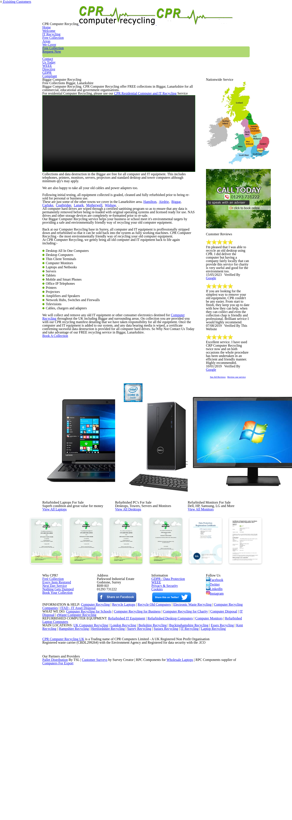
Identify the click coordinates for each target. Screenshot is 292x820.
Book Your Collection (56, 694)
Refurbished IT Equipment (117, 736)
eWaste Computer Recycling (78, 731)
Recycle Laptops (120, 714)
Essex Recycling (223, 747)
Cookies (156, 679)
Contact (195, 18)
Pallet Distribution (55, 803)
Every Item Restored (55, 668)
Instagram (215, 682)
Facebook (215, 663)
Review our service (251, 451)
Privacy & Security (162, 674)
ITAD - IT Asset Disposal (78, 720)
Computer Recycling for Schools (86, 725)
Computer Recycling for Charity (187, 725)
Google (242, 338)
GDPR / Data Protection (166, 663)
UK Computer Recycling (86, 747)
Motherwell (76, 286)
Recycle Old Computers (152, 714)
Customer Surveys (95, 803)
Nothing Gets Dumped (56, 679)
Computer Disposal (226, 725)
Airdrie (152, 280)
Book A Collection (62, 497)
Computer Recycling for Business (137, 725)
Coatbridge (49, 286)
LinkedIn (214, 676)
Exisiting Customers (274, 3)
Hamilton (140, 280)
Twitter (213, 670)
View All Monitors (210, 576)
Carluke (173, 280)
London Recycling (119, 747)
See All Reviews (223, 451)
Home (84, 18)
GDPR (239, 18)
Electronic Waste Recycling (193, 714)
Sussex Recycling (172, 753)
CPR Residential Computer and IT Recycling (135, 148)
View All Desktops (137, 576)
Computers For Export (58, 808)
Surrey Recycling (143, 753)
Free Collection (164, 18)
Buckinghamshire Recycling (187, 747)
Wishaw (90, 286)
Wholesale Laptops (183, 803)
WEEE (217, 18)
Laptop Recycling (220, 753)
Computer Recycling (173, 457)
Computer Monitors (203, 736)
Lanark (63, 286)
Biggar (162, 280)
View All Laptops (63, 576)
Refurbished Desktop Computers (162, 736)
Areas (135, 18)
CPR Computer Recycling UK (63, 769)
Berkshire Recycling (150, 747)
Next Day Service (53, 674)
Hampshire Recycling (75, 753)
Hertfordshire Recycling (111, 753)
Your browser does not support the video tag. (118, 192)
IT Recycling (110, 18)
